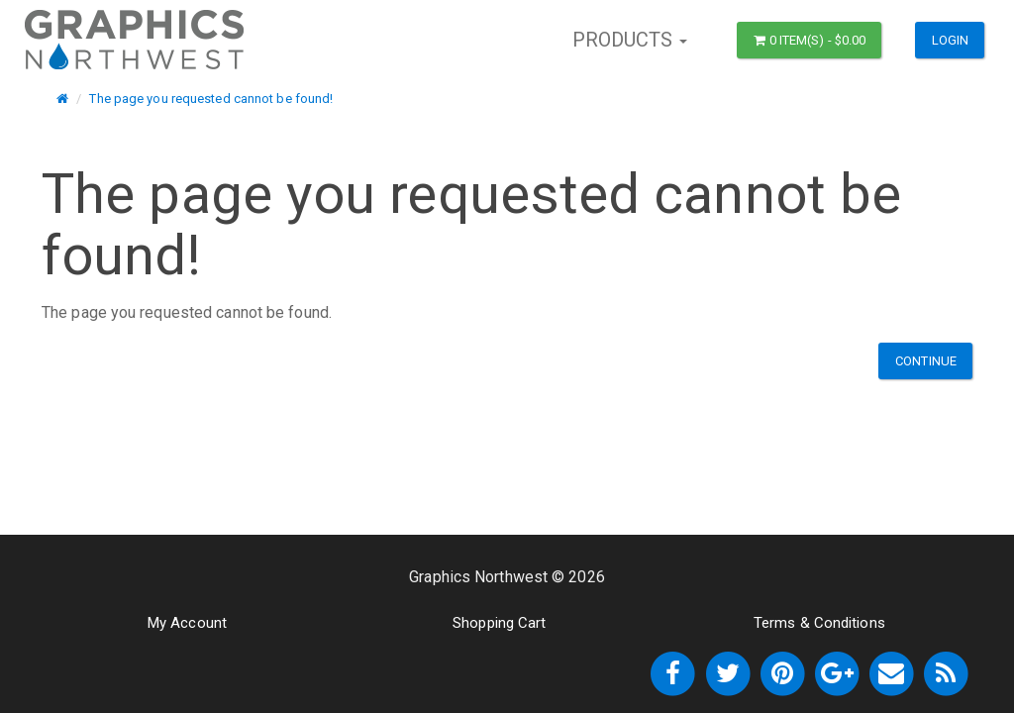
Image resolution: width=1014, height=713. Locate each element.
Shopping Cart (499, 623)
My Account (187, 623)
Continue (926, 361)
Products (630, 39)
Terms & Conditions (819, 623)
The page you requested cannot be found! (211, 98)
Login (950, 40)
